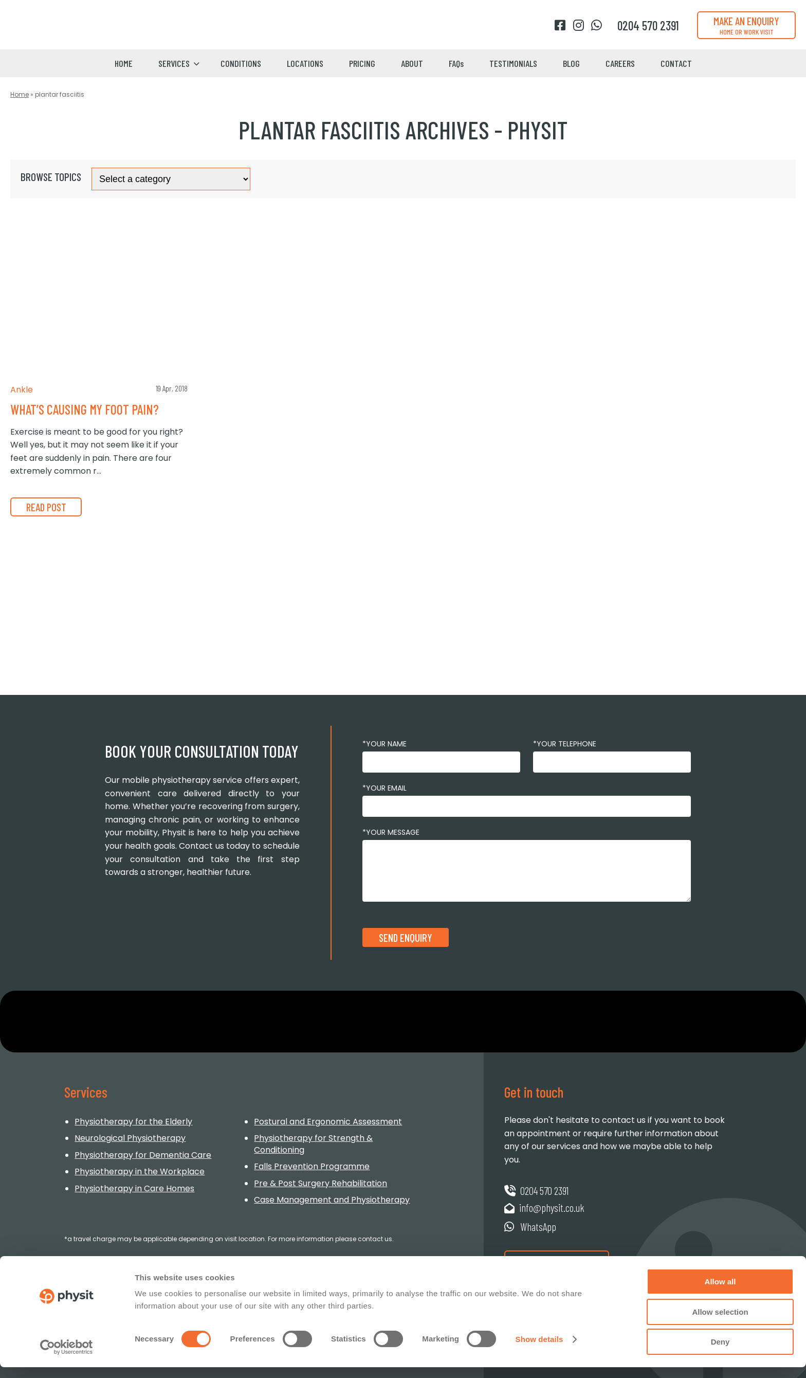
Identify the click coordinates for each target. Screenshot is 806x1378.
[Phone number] (648, 25)
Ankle (21, 390)
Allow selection (720, 1322)
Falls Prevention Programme (312, 1166)
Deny (720, 1352)
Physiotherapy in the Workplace (140, 1171)
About (412, 63)
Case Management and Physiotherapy (332, 1200)
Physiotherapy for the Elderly (133, 1122)
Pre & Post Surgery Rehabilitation (320, 1183)
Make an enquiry (746, 25)
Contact (676, 63)
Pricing (362, 63)
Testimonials (513, 63)
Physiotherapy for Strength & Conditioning (313, 1143)
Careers (620, 63)
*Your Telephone (564, 744)
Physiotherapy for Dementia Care (143, 1155)
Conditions (241, 63)
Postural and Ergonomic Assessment (328, 1122)
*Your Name (384, 744)
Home (124, 63)
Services (174, 63)
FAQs (456, 63)
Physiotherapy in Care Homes (134, 1188)
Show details (539, 1350)
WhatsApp (530, 1226)
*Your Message (390, 832)
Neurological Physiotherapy (130, 1138)
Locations (305, 63)
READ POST (47, 506)
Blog (571, 63)
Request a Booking (558, 1260)
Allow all (720, 1292)
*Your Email (384, 788)
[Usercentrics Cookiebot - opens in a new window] (67, 1358)
